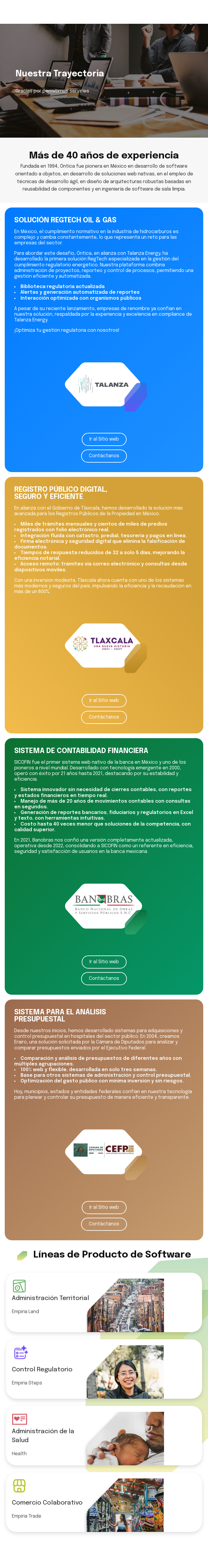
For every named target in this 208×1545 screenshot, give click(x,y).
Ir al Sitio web (104, 439)
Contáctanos (104, 455)
